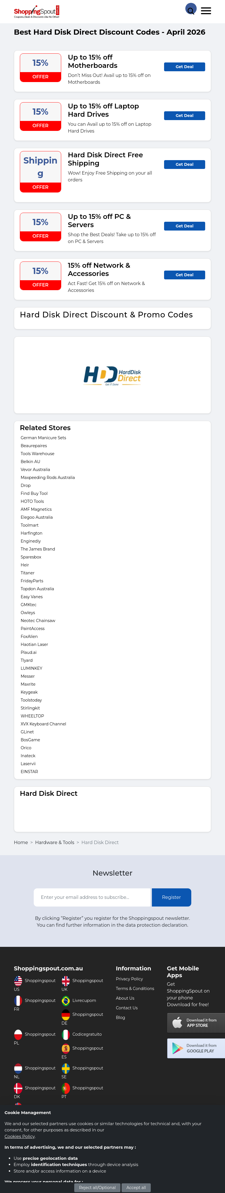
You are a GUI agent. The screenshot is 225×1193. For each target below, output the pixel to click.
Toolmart (30, 525)
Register (171, 897)
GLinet (27, 731)
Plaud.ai (29, 652)
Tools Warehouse (37, 453)
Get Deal (185, 66)
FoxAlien (29, 636)
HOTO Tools (32, 501)
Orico (26, 747)
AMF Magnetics (36, 509)
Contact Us (127, 1007)
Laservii (28, 763)
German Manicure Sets (43, 437)
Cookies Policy (20, 1136)
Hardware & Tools (54, 842)
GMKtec (29, 604)
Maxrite (28, 684)
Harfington (32, 533)
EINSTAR (29, 771)
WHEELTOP (32, 716)
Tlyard (27, 660)
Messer (28, 676)
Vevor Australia (35, 469)
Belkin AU (30, 461)
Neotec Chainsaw (38, 620)
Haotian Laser (34, 644)
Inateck (28, 755)
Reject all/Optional (97, 1187)
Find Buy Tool (34, 493)
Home (21, 842)
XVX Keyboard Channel (43, 724)
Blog (120, 1017)
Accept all (136, 1187)
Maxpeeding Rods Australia (48, 477)
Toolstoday (31, 700)
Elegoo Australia (37, 517)
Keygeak (29, 692)
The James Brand (38, 549)
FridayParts (32, 580)
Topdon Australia (37, 588)
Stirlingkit (30, 708)
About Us (125, 998)
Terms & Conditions (135, 988)
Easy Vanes (32, 596)
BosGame (30, 739)
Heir (25, 565)
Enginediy (31, 541)
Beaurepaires (34, 445)
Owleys (28, 612)
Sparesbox (31, 557)
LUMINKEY (31, 668)
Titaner (28, 572)
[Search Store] (191, 8)
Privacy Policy (129, 978)
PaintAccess (32, 628)
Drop (26, 485)
